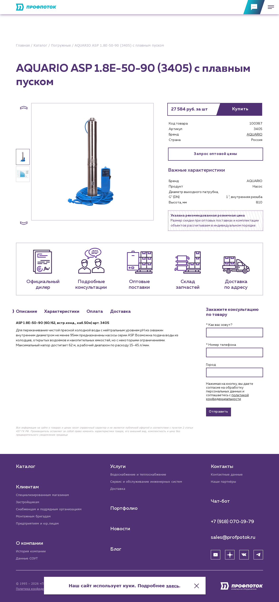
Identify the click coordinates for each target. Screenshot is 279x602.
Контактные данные (228, 473)
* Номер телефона (221, 345)
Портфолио (124, 507)
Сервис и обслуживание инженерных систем (149, 480)
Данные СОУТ (27, 558)
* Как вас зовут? (219, 325)
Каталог (25, 465)
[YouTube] (215, 554)
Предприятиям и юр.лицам (39, 523)
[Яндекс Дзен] (230, 554)
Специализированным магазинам (44, 493)
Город (211, 365)
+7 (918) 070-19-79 (232, 520)
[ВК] (244, 554)
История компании (32, 551)
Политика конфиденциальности (39, 589)
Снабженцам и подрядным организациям (51, 508)
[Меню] (269, 7)
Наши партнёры (224, 480)
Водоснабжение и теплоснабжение (141, 473)
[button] (24, 107)
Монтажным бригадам (35, 516)
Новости (121, 528)
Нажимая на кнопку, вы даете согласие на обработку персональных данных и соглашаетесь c (229, 392)
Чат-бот (220, 500)
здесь (187, 583)
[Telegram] (258, 554)
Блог (116, 548)
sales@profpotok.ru (233, 536)
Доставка (118, 488)
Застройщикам (28, 501)
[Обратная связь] (254, 7)
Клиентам (27, 485)
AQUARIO (254, 134)
